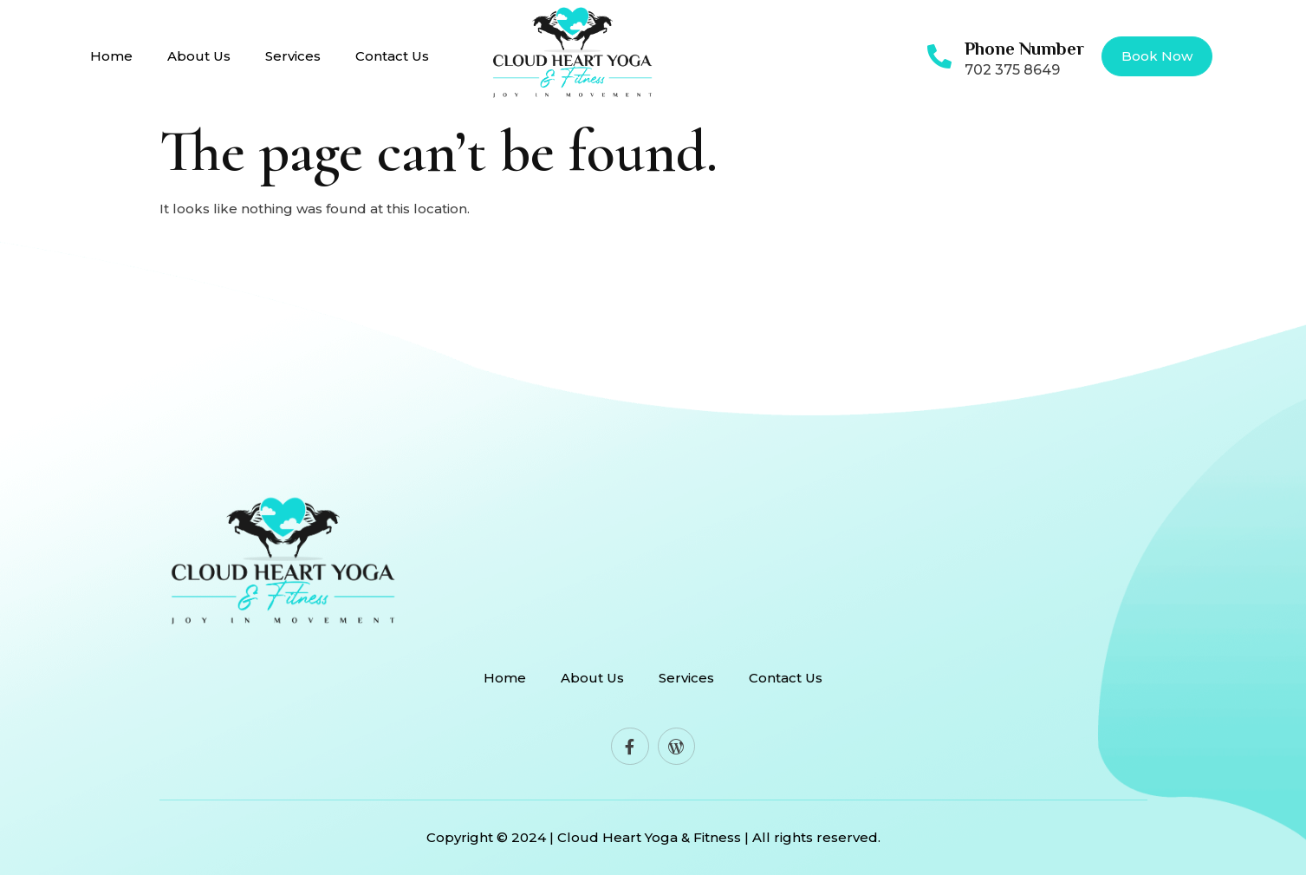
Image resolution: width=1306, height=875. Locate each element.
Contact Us (392, 56)
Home (111, 56)
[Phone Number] (939, 56)
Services (293, 56)
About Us (199, 56)
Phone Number (1024, 48)
